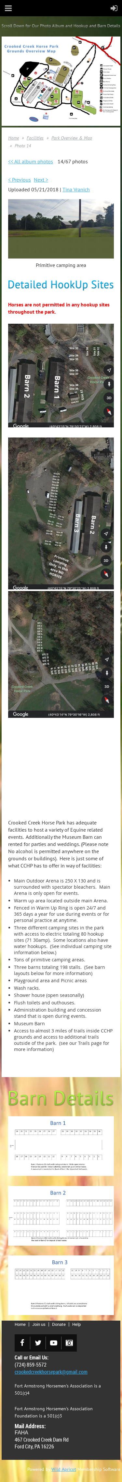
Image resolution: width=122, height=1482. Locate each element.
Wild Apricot (63, 1469)
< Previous (19, 179)
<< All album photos (30, 161)
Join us (39, 1324)
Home (13, 138)
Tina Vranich (76, 189)
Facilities (35, 138)
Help (76, 1324)
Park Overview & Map (71, 138)
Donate (59, 1324)
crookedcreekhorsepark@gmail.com (51, 1371)
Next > (41, 179)
